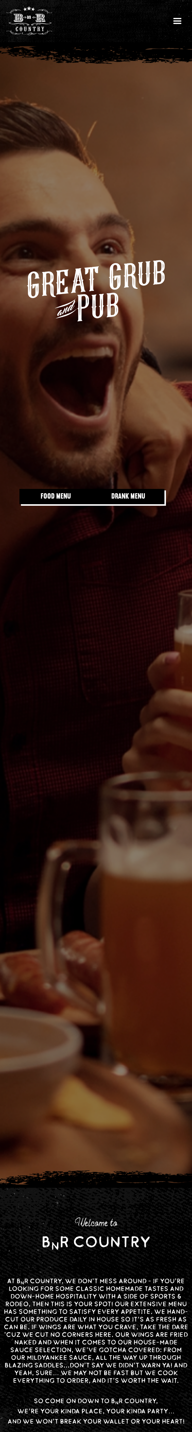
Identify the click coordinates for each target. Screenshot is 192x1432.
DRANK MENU (128, 496)
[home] (29, 21)
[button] (177, 21)
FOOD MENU (56, 496)
